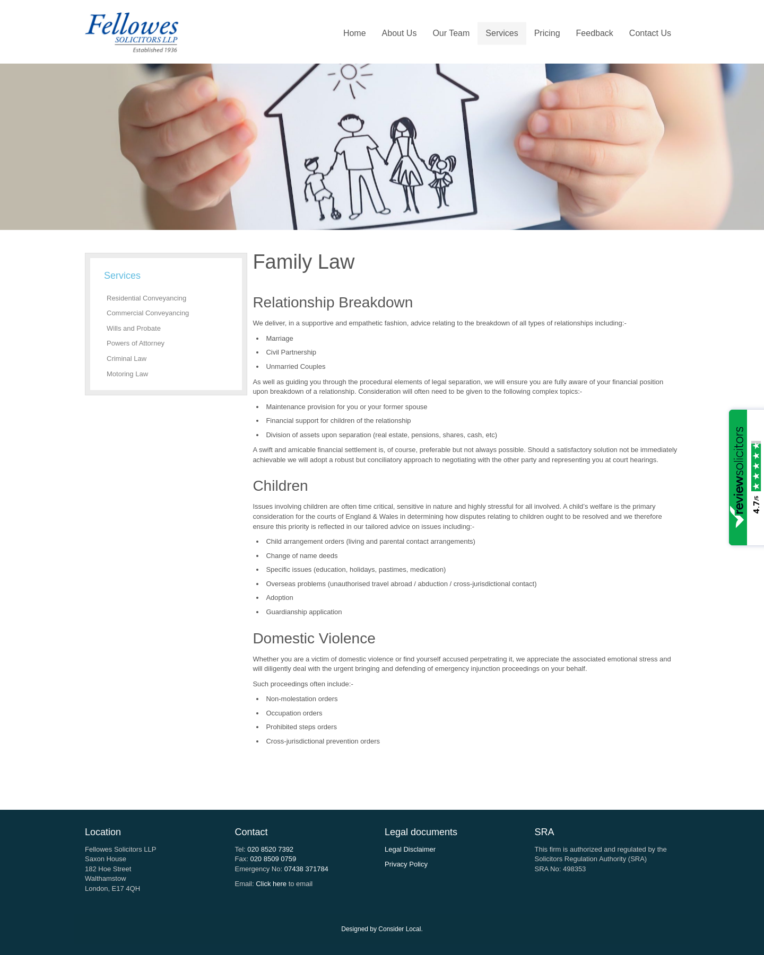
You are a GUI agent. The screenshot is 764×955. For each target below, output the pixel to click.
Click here (271, 884)
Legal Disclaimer (410, 849)
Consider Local (399, 929)
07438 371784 (306, 869)
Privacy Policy (406, 864)
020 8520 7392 (270, 849)
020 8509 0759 (273, 859)
